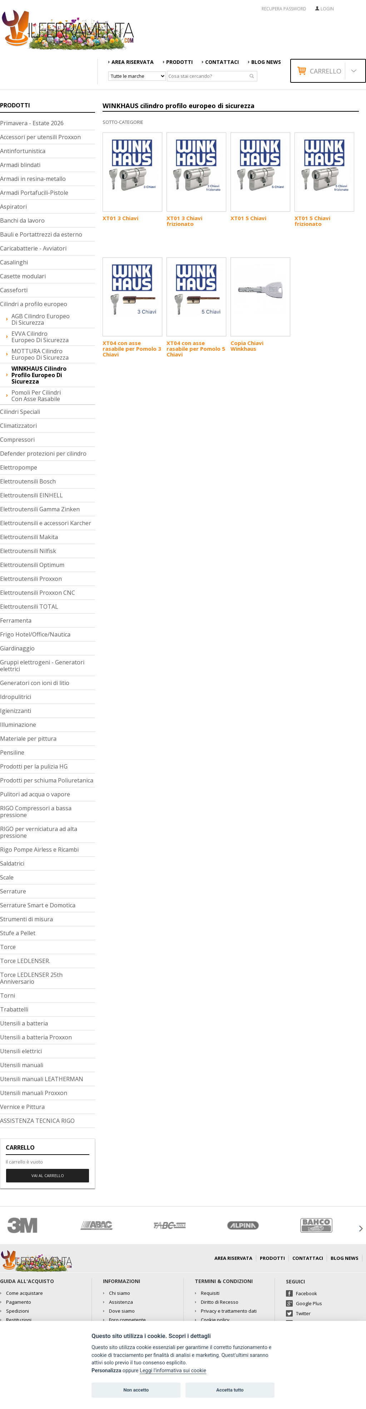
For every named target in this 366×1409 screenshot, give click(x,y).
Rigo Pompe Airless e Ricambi (39, 849)
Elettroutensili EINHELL (31, 495)
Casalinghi (14, 262)
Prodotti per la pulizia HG (34, 766)
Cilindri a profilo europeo (33, 304)
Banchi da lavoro (22, 220)
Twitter (303, 1313)
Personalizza (106, 1371)
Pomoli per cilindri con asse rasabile (36, 396)
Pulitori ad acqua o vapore (35, 794)
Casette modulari (23, 276)
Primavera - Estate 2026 (32, 123)
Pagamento (18, 1302)
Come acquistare (24, 1293)
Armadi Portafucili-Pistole (34, 193)
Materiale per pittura (28, 738)
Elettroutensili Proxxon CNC (37, 593)
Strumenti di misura (26, 919)
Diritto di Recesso (219, 1302)
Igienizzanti (15, 711)
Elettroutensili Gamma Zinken (40, 509)
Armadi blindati (20, 165)
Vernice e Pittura (22, 1107)
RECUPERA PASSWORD (284, 9)
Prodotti (179, 62)
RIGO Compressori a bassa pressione (35, 811)
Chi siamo (119, 1293)
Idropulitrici (15, 697)
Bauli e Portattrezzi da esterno (41, 234)
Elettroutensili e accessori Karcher (45, 523)
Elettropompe (18, 467)
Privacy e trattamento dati (229, 1311)
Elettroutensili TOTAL (29, 606)
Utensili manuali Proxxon (33, 1093)
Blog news (266, 62)
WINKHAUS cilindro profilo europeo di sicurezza (38, 375)
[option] (36, 1225)
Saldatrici (12, 863)
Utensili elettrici (21, 1051)
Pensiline (12, 752)
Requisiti (210, 1293)
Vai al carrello (47, 1175)
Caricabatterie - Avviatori (33, 248)
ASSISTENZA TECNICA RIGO (37, 1121)
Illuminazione (18, 725)
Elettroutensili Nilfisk (28, 551)
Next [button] (360, 1228)
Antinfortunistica (22, 151)
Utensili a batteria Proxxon (36, 1037)
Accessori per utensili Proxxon (40, 137)
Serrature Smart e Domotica (37, 905)
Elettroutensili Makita (29, 537)
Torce (8, 947)
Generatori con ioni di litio (34, 683)
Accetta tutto (229, 1390)
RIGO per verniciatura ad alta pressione (38, 832)
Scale (7, 877)
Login (327, 8)
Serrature (13, 891)
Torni (7, 995)
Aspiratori (13, 207)
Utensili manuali (21, 1065)
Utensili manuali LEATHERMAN (41, 1079)
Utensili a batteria (24, 1023)
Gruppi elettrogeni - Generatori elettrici (42, 665)
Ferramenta (15, 620)
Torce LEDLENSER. (25, 961)
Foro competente (127, 1320)
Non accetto (136, 1390)
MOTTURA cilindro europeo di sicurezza (40, 354)
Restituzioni (18, 1320)
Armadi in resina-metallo (33, 179)
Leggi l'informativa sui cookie (173, 1371)
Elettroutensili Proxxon (31, 579)
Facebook (306, 1293)
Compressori (17, 440)
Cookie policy (215, 1320)
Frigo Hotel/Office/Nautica (35, 634)
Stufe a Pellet (17, 933)
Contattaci (222, 62)
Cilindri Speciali (20, 412)
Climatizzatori (18, 426)
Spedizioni (17, 1311)
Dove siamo (122, 1311)
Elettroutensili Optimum (32, 565)
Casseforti (14, 290)
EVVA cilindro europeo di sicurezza (40, 337)
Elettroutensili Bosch (28, 481)
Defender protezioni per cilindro (43, 453)
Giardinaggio (17, 648)
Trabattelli (14, 1009)
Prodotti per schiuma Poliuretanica (46, 780)
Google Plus (309, 1303)
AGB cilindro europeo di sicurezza (40, 319)
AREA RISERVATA (133, 62)
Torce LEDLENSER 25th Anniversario (31, 978)
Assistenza (121, 1302)
